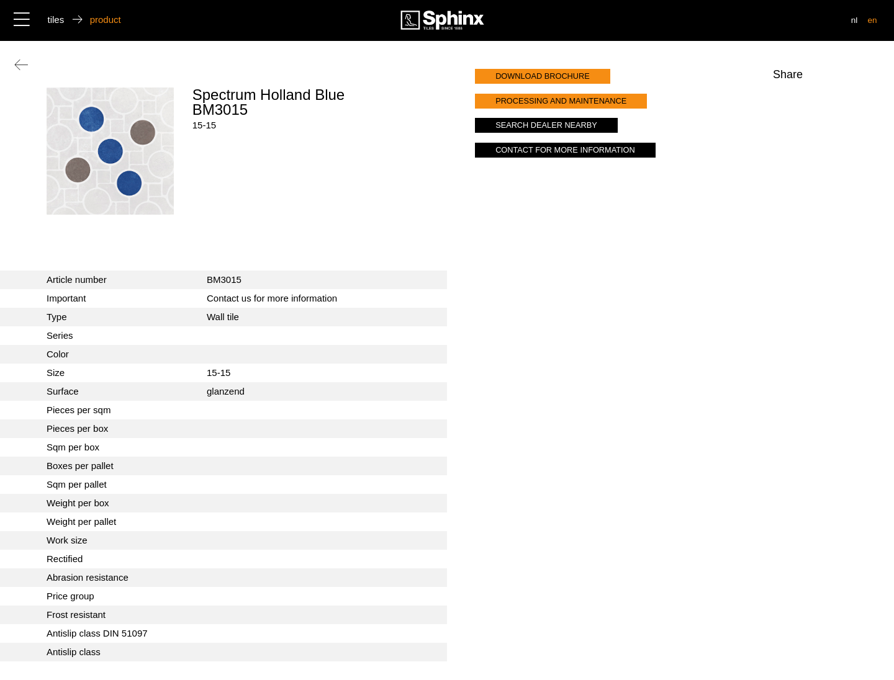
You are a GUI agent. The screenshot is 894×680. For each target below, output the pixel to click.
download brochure (542, 76)
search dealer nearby (546, 125)
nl (854, 20)
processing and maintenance (560, 100)
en (872, 20)
